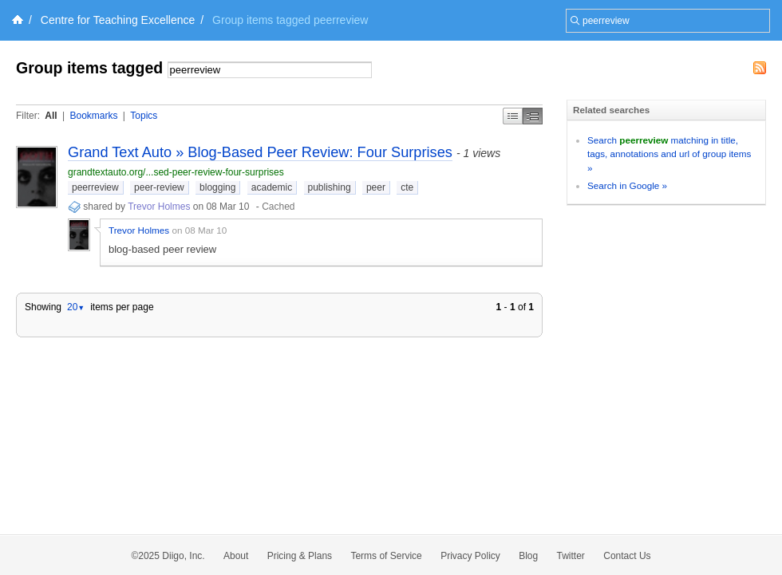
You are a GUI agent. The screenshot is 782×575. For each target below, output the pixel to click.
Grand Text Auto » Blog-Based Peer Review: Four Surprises (260, 152)
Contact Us (626, 555)
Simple (513, 116)
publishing (329, 187)
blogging (217, 187)
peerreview (95, 187)
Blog (528, 555)
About (235, 555)
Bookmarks (93, 115)
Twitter (571, 555)
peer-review (159, 187)
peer (375, 187)
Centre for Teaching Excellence (118, 20)
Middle (533, 116)
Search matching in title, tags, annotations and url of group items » (669, 154)
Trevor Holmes (159, 206)
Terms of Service (385, 555)
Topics (143, 115)
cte (407, 187)
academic (271, 187)
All (51, 115)
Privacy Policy (470, 555)
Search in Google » (627, 185)
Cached (278, 206)
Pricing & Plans (299, 555)
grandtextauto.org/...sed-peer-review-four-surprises (176, 172)
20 (76, 307)
